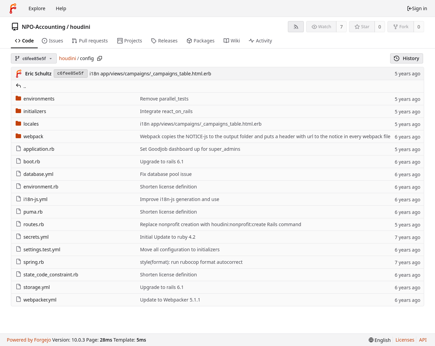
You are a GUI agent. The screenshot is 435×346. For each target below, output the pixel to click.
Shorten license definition (168, 186)
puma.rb (29, 211)
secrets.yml (32, 237)
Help (61, 8)
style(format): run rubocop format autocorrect (191, 262)
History (406, 58)
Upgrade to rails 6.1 (162, 161)
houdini (80, 26)
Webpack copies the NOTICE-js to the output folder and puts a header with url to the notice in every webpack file (265, 136)
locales (27, 124)
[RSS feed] (296, 26)
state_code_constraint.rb (47, 274)
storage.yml (33, 287)
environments (35, 98)
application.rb (35, 149)
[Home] (12, 8)
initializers (31, 111)
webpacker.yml (36, 299)
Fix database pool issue (166, 174)
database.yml (34, 174)
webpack (29, 136)
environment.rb (37, 186)
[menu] (380, 340)
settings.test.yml (38, 249)
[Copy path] (99, 58)
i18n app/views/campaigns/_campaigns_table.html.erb (150, 73)
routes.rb (30, 224)
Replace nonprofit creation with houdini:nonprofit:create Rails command (220, 224)
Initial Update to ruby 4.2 (167, 237)
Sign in (417, 8)
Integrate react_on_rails (166, 111)
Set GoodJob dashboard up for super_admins (190, 149)
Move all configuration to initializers (180, 249)
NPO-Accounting (44, 26)
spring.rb (30, 262)
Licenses (405, 339)
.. (21, 86)
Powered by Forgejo (29, 339)
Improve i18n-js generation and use (179, 199)
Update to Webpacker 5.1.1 (170, 299)
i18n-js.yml (32, 199)
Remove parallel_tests (164, 98)
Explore (37, 8)
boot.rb (28, 161)
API (423, 339)
